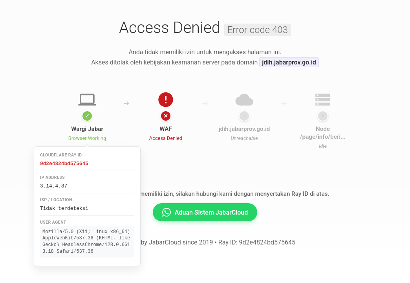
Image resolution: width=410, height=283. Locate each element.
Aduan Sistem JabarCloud (205, 212)
